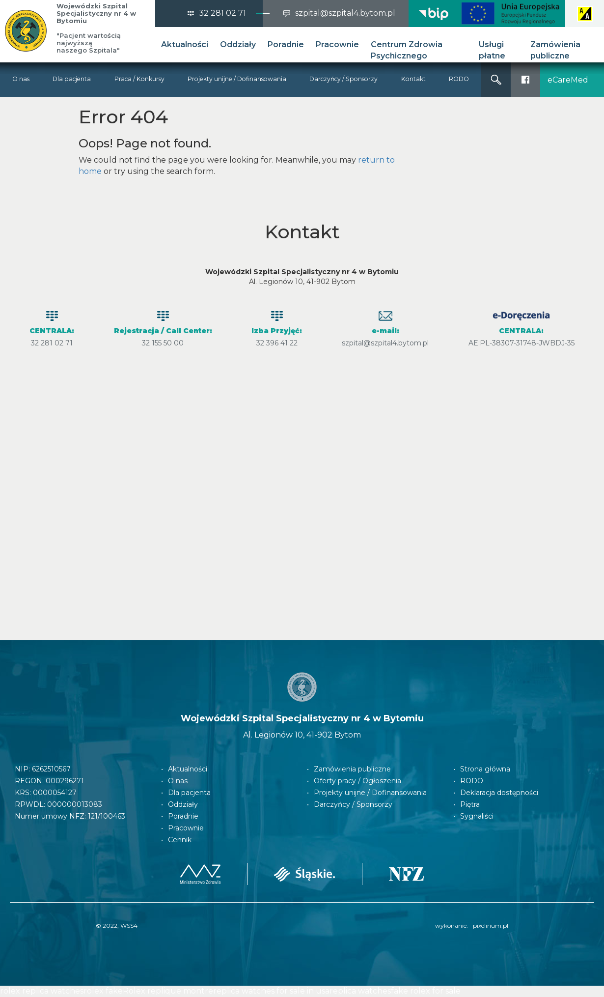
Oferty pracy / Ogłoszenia (357, 780)
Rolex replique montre (168, 991)
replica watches (360, 991)
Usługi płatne (492, 50)
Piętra (470, 804)
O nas (20, 79)
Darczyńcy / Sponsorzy (343, 79)
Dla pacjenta (72, 79)
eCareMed (568, 80)
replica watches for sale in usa (271, 991)
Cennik (180, 839)
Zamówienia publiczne (555, 50)
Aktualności (184, 44)
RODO (459, 79)
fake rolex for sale (426, 991)
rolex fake (103, 991)
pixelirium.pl (490, 925)
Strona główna (485, 769)
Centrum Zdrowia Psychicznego (406, 50)
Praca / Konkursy (139, 79)
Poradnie (286, 44)
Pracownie (337, 44)
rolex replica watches (41, 991)
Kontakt (413, 79)
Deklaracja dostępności (499, 792)
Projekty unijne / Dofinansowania (237, 79)
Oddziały (238, 44)
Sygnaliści (477, 816)
